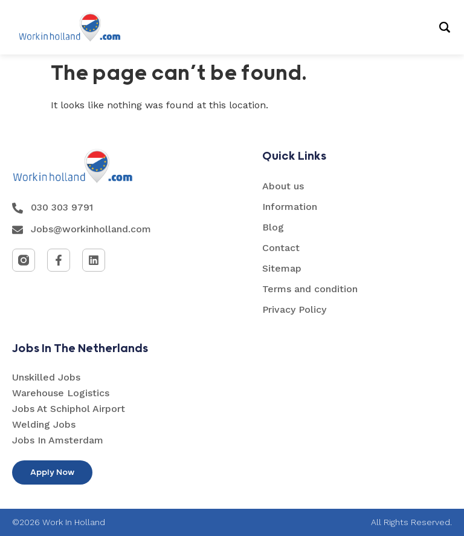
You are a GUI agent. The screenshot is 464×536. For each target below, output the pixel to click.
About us (283, 186)
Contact (281, 247)
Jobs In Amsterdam (57, 440)
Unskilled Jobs (46, 377)
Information (289, 206)
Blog (273, 227)
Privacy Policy (294, 309)
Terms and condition (310, 289)
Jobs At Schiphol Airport (68, 408)
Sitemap (281, 268)
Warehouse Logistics (60, 393)
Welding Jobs (44, 424)
